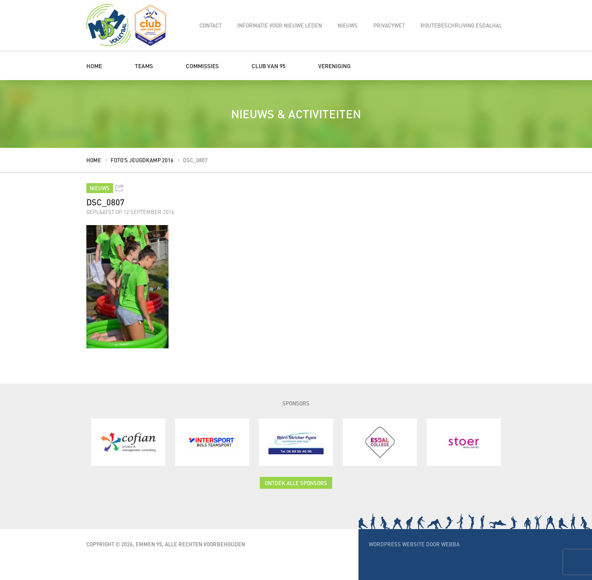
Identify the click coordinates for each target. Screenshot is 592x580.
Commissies (202, 65)
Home (94, 65)
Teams (144, 65)
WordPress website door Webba (414, 544)
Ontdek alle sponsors (296, 482)
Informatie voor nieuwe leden (279, 25)
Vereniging (334, 65)
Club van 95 (268, 65)
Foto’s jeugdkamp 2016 (142, 160)
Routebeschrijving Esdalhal (461, 25)
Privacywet (389, 25)
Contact (210, 25)
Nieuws (348, 25)
